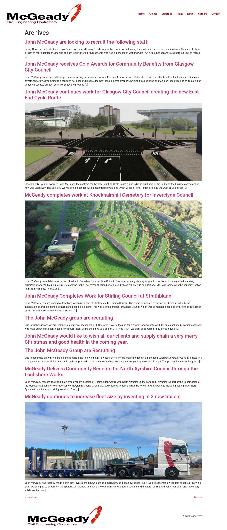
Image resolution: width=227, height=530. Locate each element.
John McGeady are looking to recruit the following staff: (86, 42)
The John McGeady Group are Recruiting (70, 350)
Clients (153, 13)
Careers (202, 13)
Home (141, 13)
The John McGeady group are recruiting (69, 318)
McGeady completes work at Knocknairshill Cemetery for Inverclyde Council (109, 195)
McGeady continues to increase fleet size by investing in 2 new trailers (103, 396)
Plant (180, 13)
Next (198, 497)
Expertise (167, 13)
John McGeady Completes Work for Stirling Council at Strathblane (98, 296)
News (190, 13)
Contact (216, 13)
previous (31, 497)
